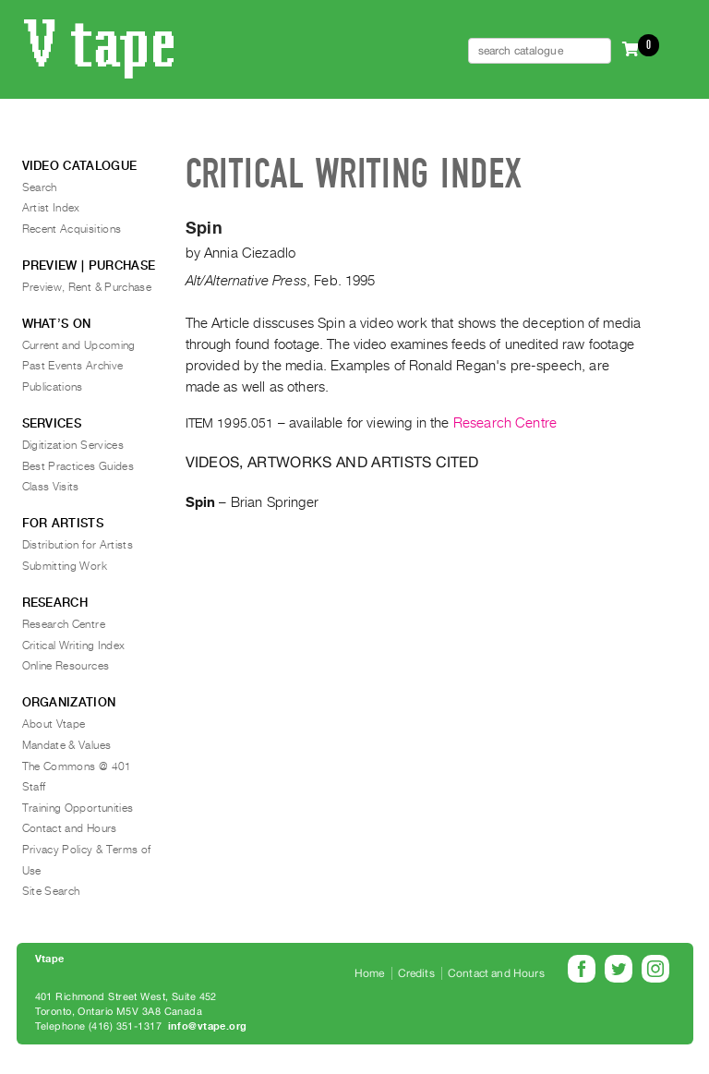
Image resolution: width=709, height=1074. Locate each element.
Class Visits (50, 486)
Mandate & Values (67, 745)
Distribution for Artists (78, 544)
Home (369, 973)
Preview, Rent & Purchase (87, 287)
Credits (416, 973)
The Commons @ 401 (77, 766)
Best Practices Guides (78, 466)
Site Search (51, 891)
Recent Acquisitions (72, 229)
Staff (34, 786)
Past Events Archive (73, 365)
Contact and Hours (69, 828)
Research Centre (505, 423)
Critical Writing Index (74, 645)
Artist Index (51, 207)
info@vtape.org (207, 1026)
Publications (52, 386)
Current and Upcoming (79, 345)
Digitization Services (73, 445)
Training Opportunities (78, 808)
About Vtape (54, 724)
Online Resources (66, 665)
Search (39, 187)
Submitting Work (64, 566)
